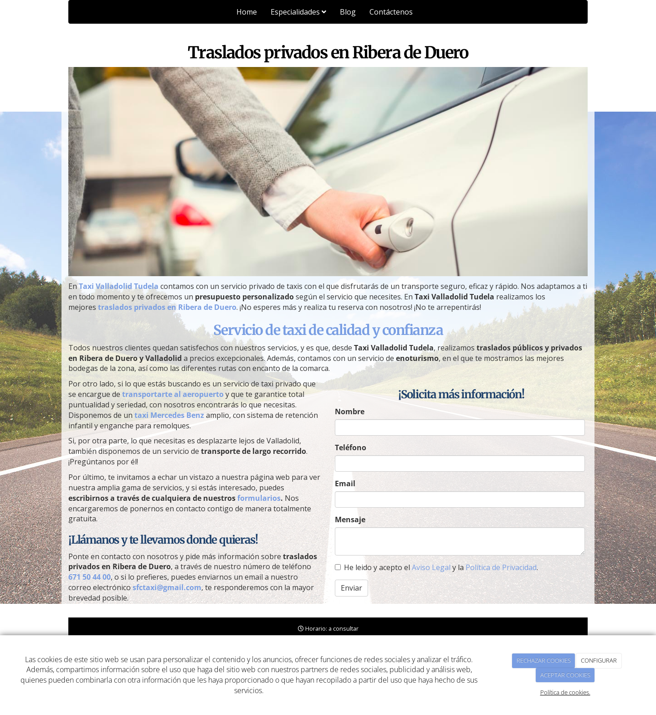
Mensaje (350, 519)
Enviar (351, 588)
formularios (259, 498)
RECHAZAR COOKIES (544, 660)
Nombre (349, 411)
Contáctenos (391, 12)
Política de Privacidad (501, 567)
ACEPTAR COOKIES (565, 675)
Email (345, 483)
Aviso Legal (431, 567)
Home (246, 12)
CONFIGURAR (599, 660)
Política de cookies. (565, 692)
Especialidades (298, 12)
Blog (348, 12)
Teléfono (350, 447)
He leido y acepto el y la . (436, 567)
